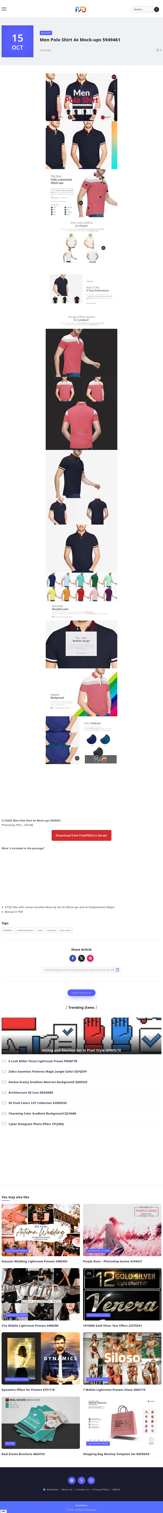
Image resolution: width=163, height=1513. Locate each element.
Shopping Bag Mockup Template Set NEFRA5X (116, 1454)
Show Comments (81, 992)
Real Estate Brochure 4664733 (23, 1454)
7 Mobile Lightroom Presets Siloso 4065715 (114, 1390)
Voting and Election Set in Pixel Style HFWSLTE (81, 1050)
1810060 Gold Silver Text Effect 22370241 (112, 1325)
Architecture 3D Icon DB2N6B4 (31, 1092)
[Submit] (156, 9)
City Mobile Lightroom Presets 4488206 (30, 1325)
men (40, 930)
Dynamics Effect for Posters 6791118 (28, 1390)
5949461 (7, 930)
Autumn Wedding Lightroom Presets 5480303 (34, 1261)
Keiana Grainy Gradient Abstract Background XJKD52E (48, 1082)
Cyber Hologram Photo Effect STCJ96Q (36, 1124)
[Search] (145, 9)
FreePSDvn (81, 1505)
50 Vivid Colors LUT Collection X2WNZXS (38, 1103)
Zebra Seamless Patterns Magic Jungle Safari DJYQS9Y (48, 1071)
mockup (51, 930)
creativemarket (25, 930)
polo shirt (65, 930)
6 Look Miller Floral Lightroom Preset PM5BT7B (43, 1061)
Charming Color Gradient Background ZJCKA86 (42, 1113)
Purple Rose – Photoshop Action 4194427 (112, 1261)
